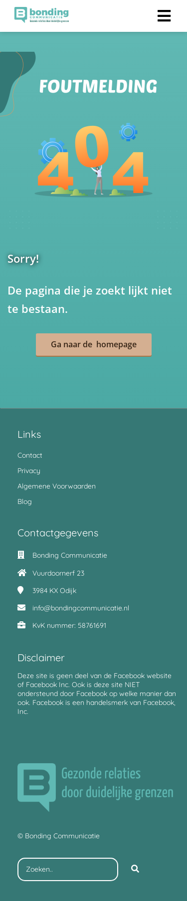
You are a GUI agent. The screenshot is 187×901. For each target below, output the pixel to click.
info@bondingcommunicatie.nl (80, 607)
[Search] (135, 870)
